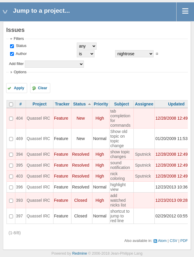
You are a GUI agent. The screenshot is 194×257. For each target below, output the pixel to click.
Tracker (62, 104)
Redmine (79, 253)
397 (19, 216)
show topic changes (120, 154)
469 (19, 138)
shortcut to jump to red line (119, 216)
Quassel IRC (38, 118)
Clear (42, 88)
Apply (19, 88)
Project (39, 104)
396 (19, 187)
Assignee (144, 104)
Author (21, 54)
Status (20, 46)
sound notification (120, 165)
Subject (121, 104)
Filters (19, 39)
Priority (101, 104)
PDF (184, 241)
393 (19, 200)
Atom (162, 241)
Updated (176, 104)
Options (20, 72)
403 (19, 176)
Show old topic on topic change (118, 138)
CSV (173, 241)
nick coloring (117, 176)
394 (19, 154)
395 (19, 165)
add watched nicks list (118, 200)
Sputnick (143, 154)
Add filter (16, 64)
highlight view (117, 187)
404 (19, 118)
